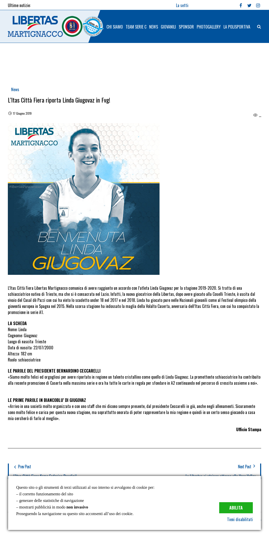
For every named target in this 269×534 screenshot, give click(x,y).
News (15, 89)
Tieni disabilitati (240, 519)
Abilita (236, 508)
